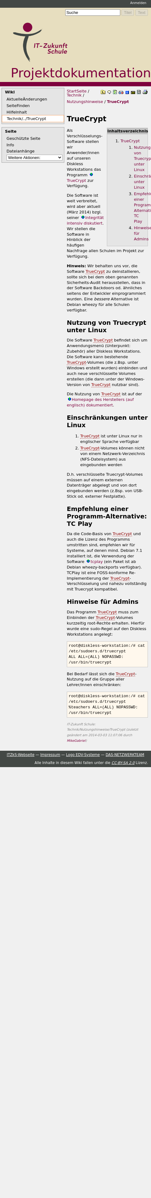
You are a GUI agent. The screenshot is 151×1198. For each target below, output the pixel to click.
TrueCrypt (118, 101)
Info (10, 145)
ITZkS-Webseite (20, 754)
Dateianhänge (20, 151)
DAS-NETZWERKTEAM (125, 754)
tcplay (97, 561)
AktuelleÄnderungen (27, 99)
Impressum (50, 754)
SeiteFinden (18, 105)
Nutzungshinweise (85, 101)
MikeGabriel (76, 740)
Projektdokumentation (81, 73)
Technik (74, 95)
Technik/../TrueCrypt (26, 118)
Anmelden (138, 3)
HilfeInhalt (17, 112)
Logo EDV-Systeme (83, 754)
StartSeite (77, 91)
